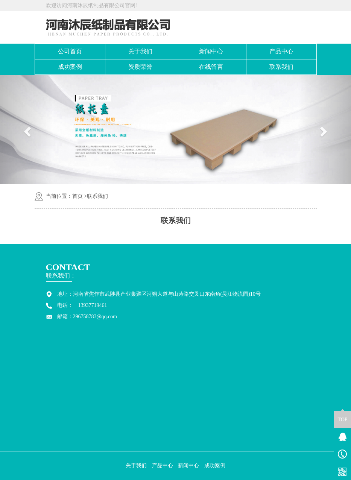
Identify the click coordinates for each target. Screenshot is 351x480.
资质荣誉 (140, 67)
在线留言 (211, 67)
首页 (77, 196)
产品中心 (281, 51)
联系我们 (281, 67)
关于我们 (140, 51)
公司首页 (70, 51)
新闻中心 (211, 51)
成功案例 (70, 67)
